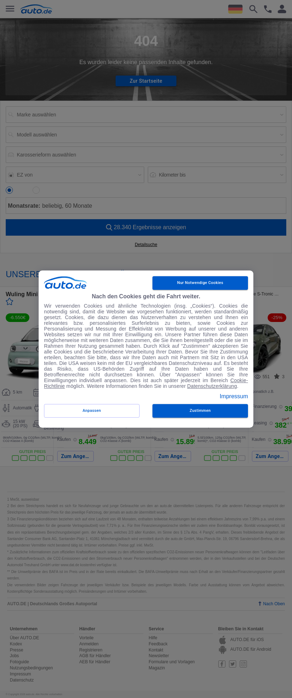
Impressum (234, 396)
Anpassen (91, 410)
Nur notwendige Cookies (200, 283)
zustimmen (200, 411)
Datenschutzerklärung (212, 386)
